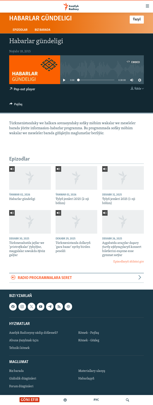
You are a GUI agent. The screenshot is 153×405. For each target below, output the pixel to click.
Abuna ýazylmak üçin (23, 340)
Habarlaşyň (86, 378)
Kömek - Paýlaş (88, 333)
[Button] (16, 105)
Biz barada (42, 30)
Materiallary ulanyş (91, 371)
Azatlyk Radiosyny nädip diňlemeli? (33, 333)
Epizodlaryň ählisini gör (128, 261)
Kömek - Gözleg (88, 340)
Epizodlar (20, 30)
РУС (96, 400)
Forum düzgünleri (21, 386)
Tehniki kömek (19, 348)
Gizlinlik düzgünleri (22, 378)
